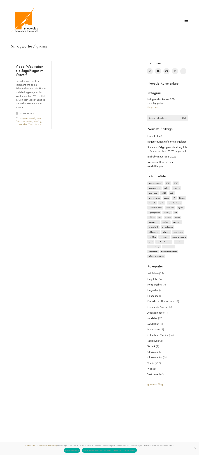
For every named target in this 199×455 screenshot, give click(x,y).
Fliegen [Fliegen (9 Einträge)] (182, 198)
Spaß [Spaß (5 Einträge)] (151, 241)
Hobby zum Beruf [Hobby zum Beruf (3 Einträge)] (155, 207)
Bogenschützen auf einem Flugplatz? (166, 141)
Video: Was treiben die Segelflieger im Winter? (30, 70)
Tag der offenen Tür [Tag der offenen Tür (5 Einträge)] (164, 241)
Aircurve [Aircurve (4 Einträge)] (176, 188)
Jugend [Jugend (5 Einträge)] (180, 207)
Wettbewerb (154, 374)
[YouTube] (158, 71)
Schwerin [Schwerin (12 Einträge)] (165, 232)
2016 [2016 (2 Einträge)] (168, 183)
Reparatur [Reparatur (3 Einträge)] (177, 222)
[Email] (175, 71)
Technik (151, 346)
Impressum (30, 445)
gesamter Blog (155, 384)
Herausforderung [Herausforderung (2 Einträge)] (174, 202)
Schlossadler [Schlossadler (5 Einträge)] (154, 232)
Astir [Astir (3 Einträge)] (171, 193)
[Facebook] (166, 71)
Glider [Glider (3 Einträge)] (162, 202)
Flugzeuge (153, 296)
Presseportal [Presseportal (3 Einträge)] (154, 222)
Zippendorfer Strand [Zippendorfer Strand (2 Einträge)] (169, 251)
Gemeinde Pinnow (157, 307)
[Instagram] (150, 71)
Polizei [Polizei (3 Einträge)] (177, 217)
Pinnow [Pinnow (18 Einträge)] (168, 217)
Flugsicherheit (154, 284)
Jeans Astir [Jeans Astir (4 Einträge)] (170, 207)
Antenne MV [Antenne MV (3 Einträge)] (153, 193)
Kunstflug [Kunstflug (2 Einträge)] (167, 212)
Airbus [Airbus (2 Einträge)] (166, 188)
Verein (31, 124)
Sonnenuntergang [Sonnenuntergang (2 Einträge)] (179, 237)
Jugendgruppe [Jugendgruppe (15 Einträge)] (154, 212)
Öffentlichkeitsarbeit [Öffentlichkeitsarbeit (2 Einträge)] (156, 256)
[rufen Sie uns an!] (183, 71)
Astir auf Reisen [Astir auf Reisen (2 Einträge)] (154, 198)
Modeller (152, 318)
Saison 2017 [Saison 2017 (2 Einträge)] (153, 227)
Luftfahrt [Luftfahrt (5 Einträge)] (152, 217)
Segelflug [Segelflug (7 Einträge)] (152, 237)
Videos (38, 124)
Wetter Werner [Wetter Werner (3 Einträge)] (168, 246)
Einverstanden (72, 450)
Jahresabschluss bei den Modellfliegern (160, 164)
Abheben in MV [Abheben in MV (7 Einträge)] (154, 188)
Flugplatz (24, 118)
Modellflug (153, 324)
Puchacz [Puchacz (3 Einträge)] (165, 222)
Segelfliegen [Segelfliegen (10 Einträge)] (178, 232)
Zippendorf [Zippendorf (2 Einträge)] (153, 251)
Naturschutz (153, 329)
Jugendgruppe (35, 118)
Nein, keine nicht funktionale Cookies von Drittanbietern (109, 450)
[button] (186, 20)
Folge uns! (152, 107)
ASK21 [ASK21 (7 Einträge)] (164, 193)
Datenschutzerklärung (47, 445)
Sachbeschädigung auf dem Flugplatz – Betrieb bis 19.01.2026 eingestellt (167, 149)
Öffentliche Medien (24, 121)
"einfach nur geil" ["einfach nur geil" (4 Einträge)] (155, 183)
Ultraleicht (152, 352)
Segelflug (37, 121)
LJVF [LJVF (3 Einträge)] (175, 212)
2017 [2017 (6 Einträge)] (176, 183)
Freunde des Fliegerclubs (160, 301)
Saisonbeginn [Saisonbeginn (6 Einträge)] (167, 227)
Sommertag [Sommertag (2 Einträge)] (164, 237)
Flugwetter (153, 290)
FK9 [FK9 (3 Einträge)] (174, 198)
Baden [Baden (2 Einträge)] (166, 198)
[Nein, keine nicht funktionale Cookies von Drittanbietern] (195, 448)
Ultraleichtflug (21, 124)
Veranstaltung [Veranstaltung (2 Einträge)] (154, 246)
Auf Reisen (153, 273)
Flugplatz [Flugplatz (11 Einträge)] (152, 202)
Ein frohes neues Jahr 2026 (161, 156)
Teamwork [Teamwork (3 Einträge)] (179, 241)
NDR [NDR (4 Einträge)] (159, 217)
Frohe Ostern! (154, 136)
